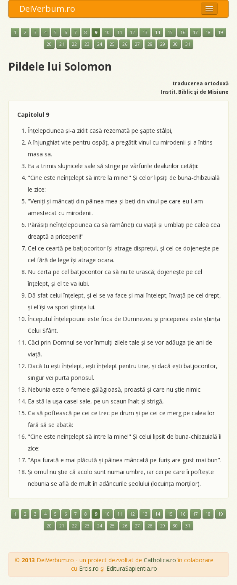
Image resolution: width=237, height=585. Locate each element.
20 (49, 44)
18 (208, 32)
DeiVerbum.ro (47, 8)
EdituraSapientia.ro (131, 568)
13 (144, 32)
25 (112, 44)
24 (99, 44)
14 (157, 32)
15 (170, 32)
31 (187, 44)
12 (132, 32)
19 (220, 32)
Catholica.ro (160, 560)
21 (61, 44)
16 (182, 32)
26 (124, 44)
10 (107, 32)
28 (150, 44)
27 (137, 44)
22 (74, 44)
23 (87, 44)
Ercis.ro (89, 568)
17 (195, 32)
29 (162, 44)
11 (119, 32)
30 (175, 44)
